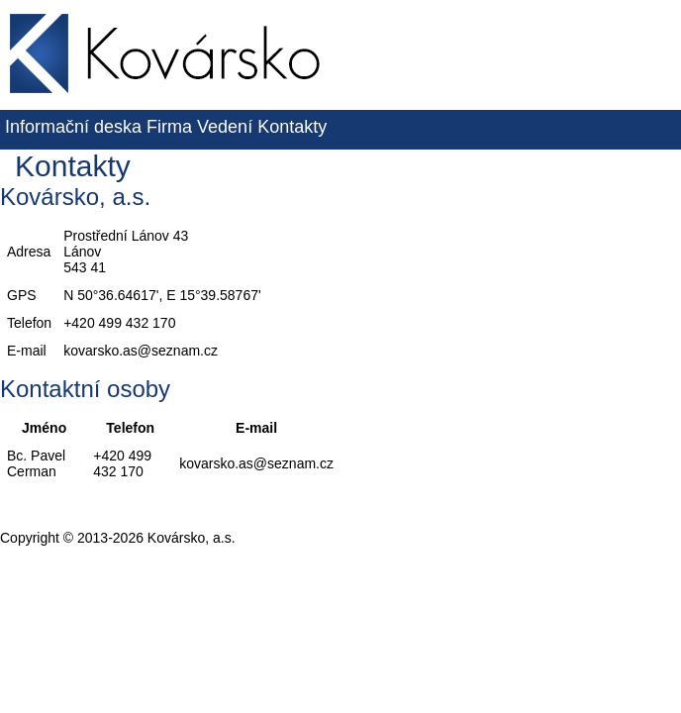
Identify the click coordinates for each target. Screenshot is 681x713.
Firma (169, 127)
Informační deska (73, 127)
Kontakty (292, 127)
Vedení (224, 127)
